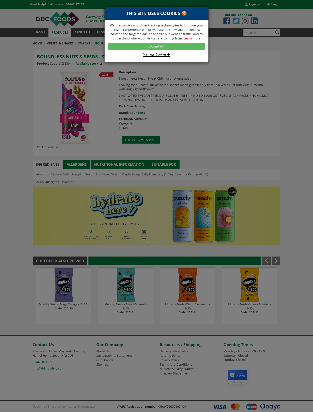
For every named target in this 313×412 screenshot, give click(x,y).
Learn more (192, 38)
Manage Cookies (156, 54)
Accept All (156, 46)
